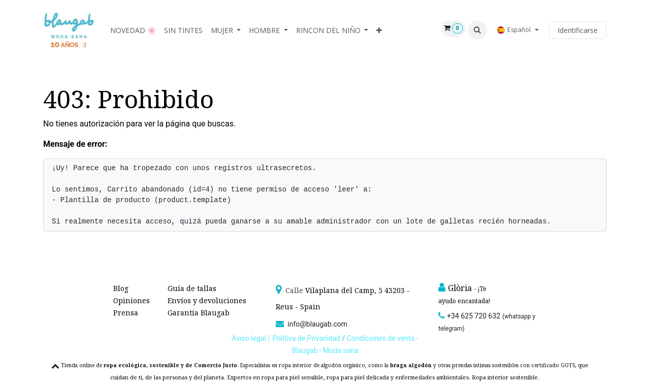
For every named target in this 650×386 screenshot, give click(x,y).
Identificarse (578, 30)
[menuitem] (133, 30)
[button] (477, 30)
